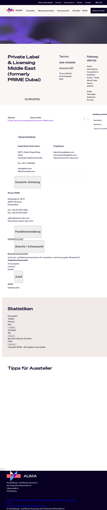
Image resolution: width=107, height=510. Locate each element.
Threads (27, 500)
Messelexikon (69, 2)
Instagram (18, 500)
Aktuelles (76, 10)
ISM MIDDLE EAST (16, 239)
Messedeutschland (46, 10)
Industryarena (69, 500)
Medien (80, 2)
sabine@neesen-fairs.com (18, 218)
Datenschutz (21, 505)
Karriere (58, 2)
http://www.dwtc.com (26, 171)
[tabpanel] (49, 330)
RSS (8, 503)
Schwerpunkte (63, 10)
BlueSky (34, 500)
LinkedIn (10, 500)
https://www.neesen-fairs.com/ (20, 221)
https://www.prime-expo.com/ (66, 158)
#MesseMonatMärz (45, 2)
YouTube (59, 500)
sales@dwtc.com (25, 168)
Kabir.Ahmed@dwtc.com (64, 152)
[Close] (2, 469)
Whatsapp (42, 500)
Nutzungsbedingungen (36, 505)
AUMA (84, 10)
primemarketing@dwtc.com (65, 155)
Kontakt (88, 2)
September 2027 (66, 68)
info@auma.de (13, 495)
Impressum (11, 505)
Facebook (51, 500)
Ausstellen (30, 10)
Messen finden (99, 10)
